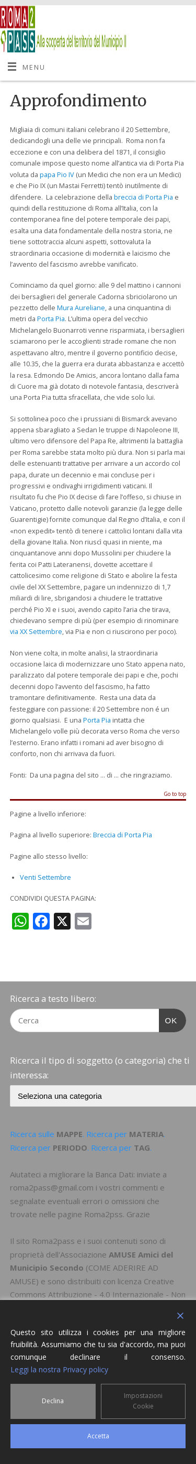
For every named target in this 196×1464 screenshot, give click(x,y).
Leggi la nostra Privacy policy (59, 1369)
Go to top (175, 794)
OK (168, 1019)
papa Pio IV (57, 174)
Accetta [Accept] (98, 1436)
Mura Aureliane (81, 307)
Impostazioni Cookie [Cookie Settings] (143, 1401)
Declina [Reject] (53, 1400)
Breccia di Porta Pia (122, 835)
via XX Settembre (36, 631)
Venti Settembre (45, 877)
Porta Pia (51, 318)
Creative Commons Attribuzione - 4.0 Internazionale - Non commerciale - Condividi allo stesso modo (98, 1294)
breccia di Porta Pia (143, 197)
